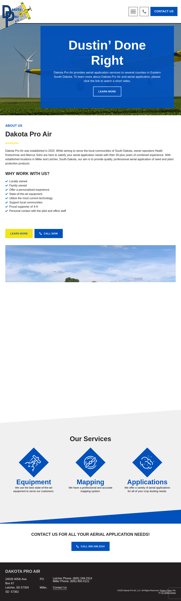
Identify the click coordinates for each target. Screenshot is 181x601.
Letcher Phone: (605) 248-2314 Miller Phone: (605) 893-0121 (72, 580)
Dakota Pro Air (22, 571)
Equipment (33, 482)
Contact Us (60, 587)
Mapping (90, 482)
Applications (147, 482)
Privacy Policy (166, 590)
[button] (133, 11)
